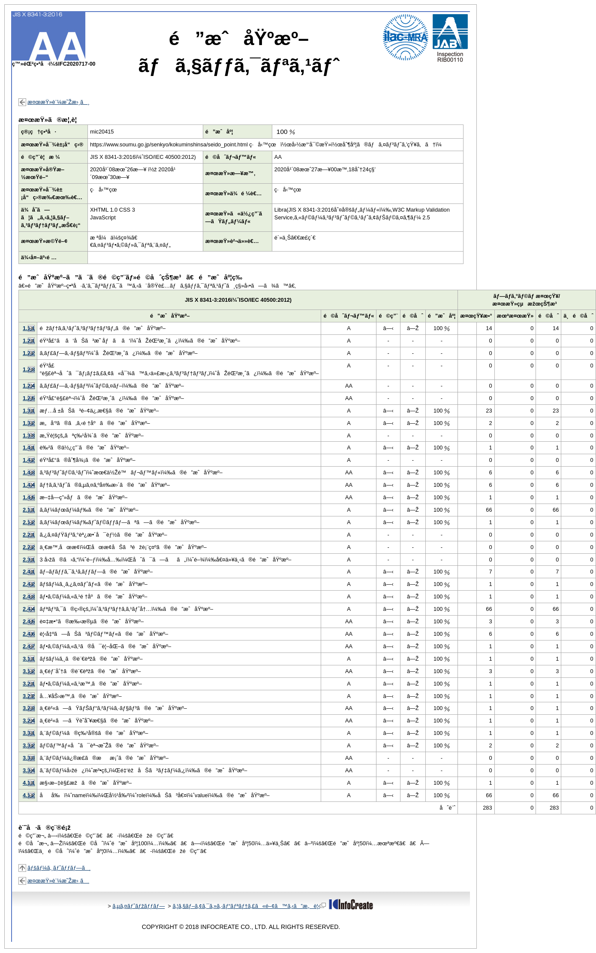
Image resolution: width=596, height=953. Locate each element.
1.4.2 (29, 460)
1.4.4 (29, 485)
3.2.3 (29, 708)
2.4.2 (29, 584)
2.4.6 (29, 634)
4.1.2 (29, 795)
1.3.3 (29, 435)
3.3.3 (29, 758)
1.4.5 (29, 497)
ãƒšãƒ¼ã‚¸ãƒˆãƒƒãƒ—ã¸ (59, 868)
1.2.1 (29, 340)
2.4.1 (29, 571)
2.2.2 (29, 547)
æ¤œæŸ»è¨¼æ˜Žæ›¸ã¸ (58, 102)
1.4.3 (29, 472)
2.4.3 (29, 596)
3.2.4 (29, 720)
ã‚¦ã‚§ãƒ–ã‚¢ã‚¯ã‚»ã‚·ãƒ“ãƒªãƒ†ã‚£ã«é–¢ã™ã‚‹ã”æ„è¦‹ (249, 906)
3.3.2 (29, 745)
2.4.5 (29, 621)
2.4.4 (29, 609)
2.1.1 (29, 510)
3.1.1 (29, 659)
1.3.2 (29, 423)
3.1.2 (29, 671)
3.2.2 (29, 696)
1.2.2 (29, 353)
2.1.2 (29, 522)
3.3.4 (29, 770)
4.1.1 (29, 783)
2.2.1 (29, 534)
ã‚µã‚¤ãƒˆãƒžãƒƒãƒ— (138, 906)
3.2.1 (29, 683)
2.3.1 (29, 559)
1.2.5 (29, 398)
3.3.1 (29, 733)
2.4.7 (29, 646)
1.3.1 (29, 410)
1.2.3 (29, 369)
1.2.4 (29, 385)
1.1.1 (29, 328)
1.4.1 (29, 447)
